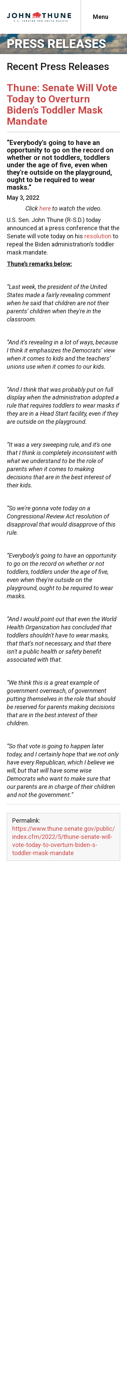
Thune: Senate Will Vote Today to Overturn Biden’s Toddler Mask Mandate (62, 104)
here (45, 208)
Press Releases (56, 44)
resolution (97, 236)
